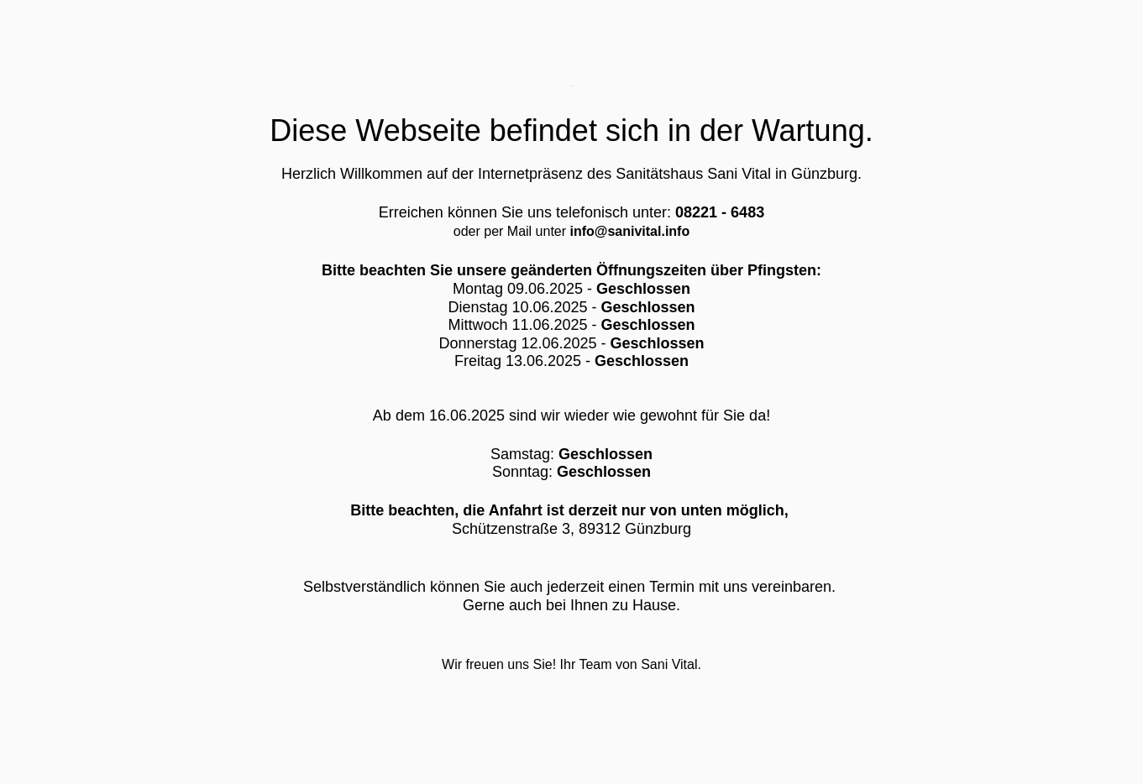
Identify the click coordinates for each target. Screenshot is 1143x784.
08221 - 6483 (719, 212)
